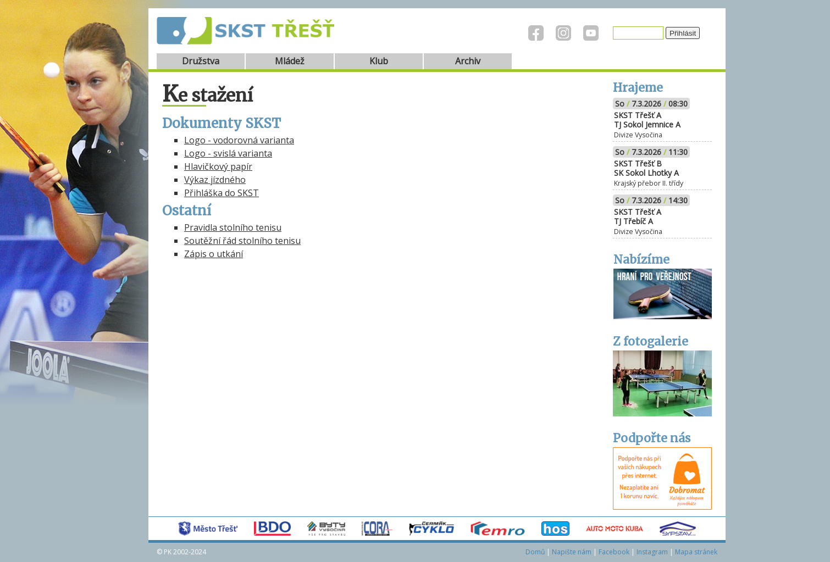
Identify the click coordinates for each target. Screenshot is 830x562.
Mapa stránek (696, 552)
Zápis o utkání (213, 254)
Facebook (614, 552)
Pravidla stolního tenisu (232, 227)
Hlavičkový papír (218, 166)
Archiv (467, 61)
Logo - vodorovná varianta (239, 140)
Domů (535, 552)
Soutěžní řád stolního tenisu (242, 241)
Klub (378, 61)
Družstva (200, 61)
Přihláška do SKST (221, 193)
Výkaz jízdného (215, 180)
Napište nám (571, 552)
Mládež (290, 61)
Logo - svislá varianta (228, 153)
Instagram (652, 552)
